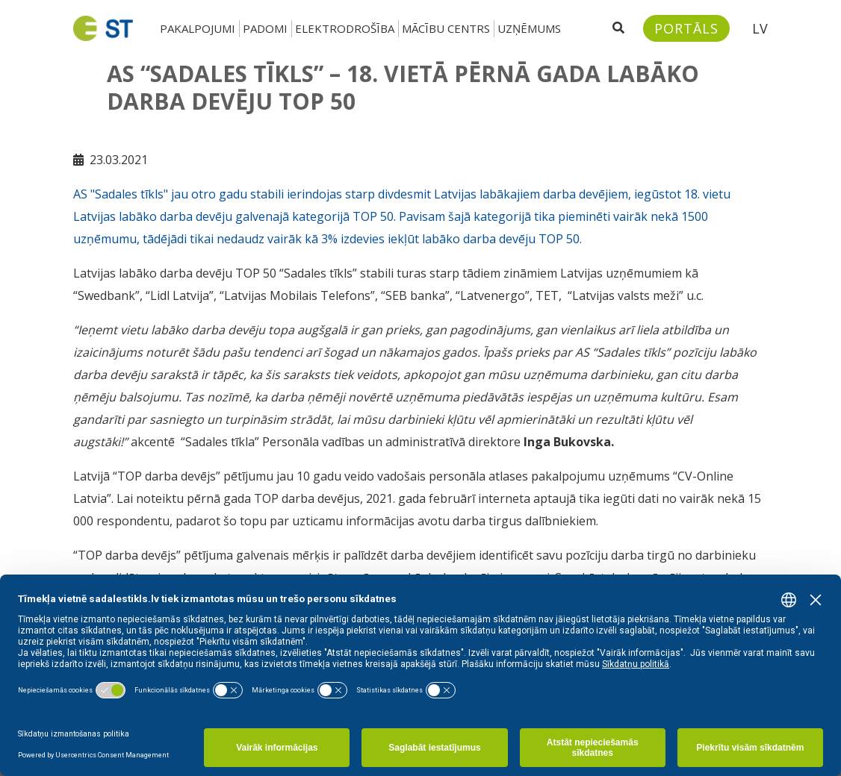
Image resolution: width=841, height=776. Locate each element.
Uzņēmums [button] (529, 28)
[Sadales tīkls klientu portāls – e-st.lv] (686, 28)
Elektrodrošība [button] (344, 28)
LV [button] (760, 28)
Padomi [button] (265, 28)
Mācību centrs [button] (446, 28)
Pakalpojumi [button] (197, 28)
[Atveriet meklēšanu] (618, 28)
